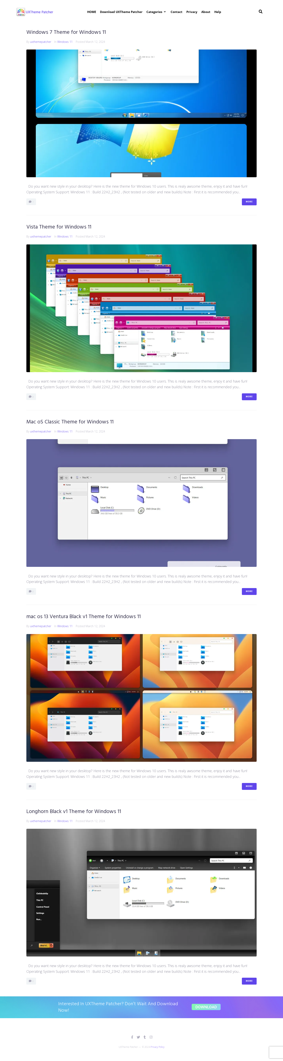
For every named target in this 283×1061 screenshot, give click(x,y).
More (249, 202)
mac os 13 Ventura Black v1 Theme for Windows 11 (84, 616)
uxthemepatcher (40, 42)
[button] (156, 11)
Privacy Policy (158, 1047)
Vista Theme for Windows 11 (59, 227)
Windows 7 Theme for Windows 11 (66, 32)
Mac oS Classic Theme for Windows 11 (70, 422)
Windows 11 (65, 42)
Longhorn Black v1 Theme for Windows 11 (74, 811)
